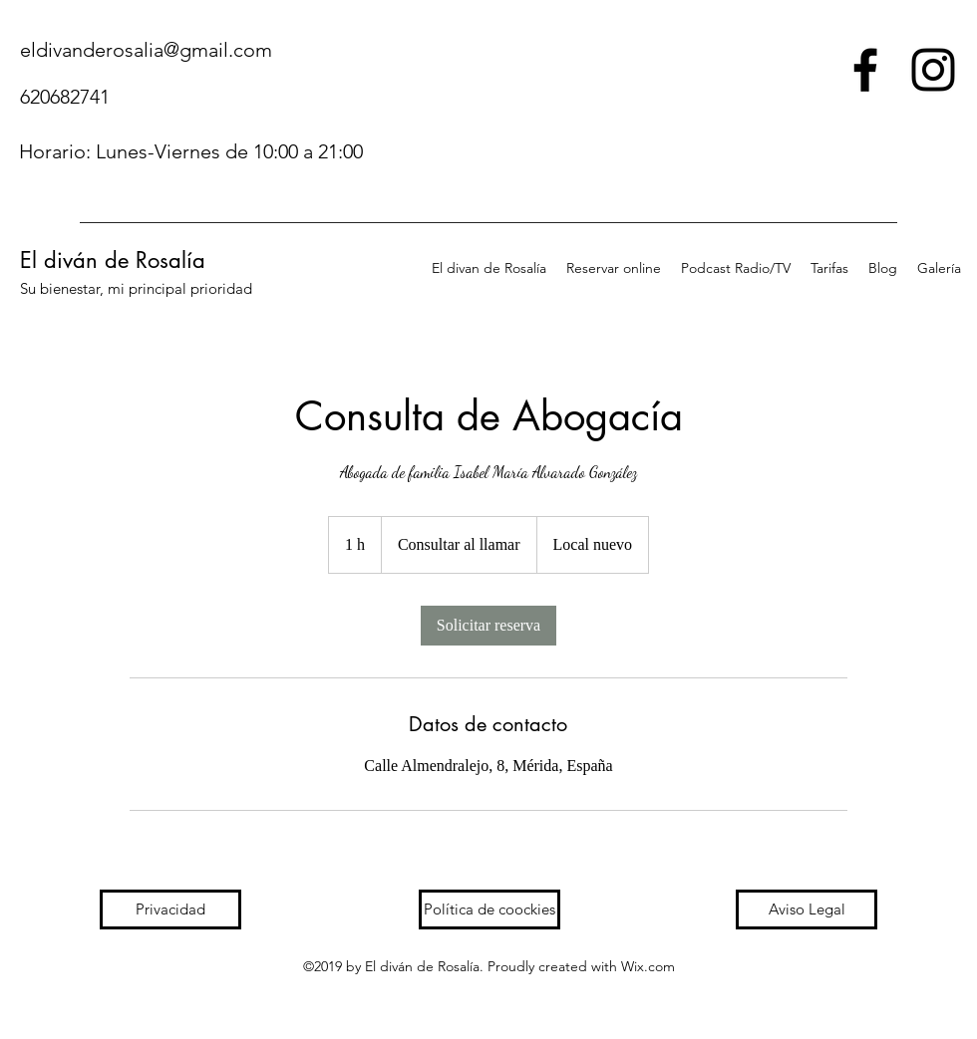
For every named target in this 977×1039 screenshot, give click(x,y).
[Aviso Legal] (806, 909)
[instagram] (933, 70)
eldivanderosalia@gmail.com (146, 50)
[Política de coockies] (489, 909)
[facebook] (865, 70)
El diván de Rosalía (112, 260)
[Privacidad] (170, 909)
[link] (488, 626)
